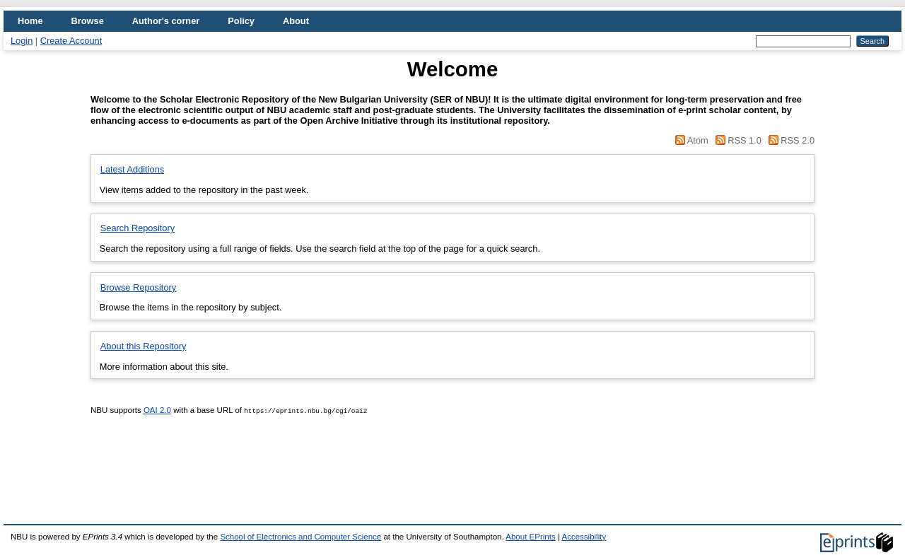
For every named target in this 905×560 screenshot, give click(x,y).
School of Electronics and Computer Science (300, 536)
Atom (691, 140)
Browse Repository (138, 287)
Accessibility (583, 536)
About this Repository (143, 346)
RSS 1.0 (737, 140)
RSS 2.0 (789, 140)
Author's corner (165, 21)
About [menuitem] (296, 21)
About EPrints (530, 536)
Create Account (71, 40)
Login (22, 40)
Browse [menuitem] (87, 21)
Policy (241, 21)
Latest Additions (132, 169)
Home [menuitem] (30, 21)
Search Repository (137, 228)
